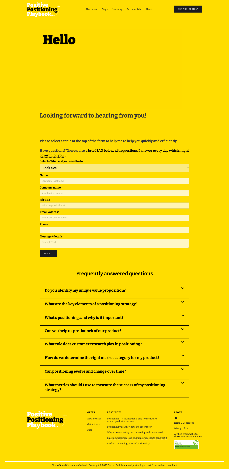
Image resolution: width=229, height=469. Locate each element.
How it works (94, 419)
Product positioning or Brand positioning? (128, 443)
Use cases (91, 9)
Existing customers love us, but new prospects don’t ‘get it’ (137, 438)
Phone (44, 224)
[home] (43, 9)
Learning (117, 9)
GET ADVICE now (188, 9)
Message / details (51, 236)
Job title (45, 200)
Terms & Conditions (184, 423)
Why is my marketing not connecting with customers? (135, 432)
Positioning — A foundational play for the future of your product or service (132, 420)
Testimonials (134, 9)
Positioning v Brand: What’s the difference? (129, 427)
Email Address (49, 212)
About (149, 9)
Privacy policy (181, 428)
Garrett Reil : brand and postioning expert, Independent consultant (142, 465)
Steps (105, 9)
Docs (89, 430)
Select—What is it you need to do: (61, 161)
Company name (50, 187)
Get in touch (93, 424)
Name (44, 175)
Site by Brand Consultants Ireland (69, 465)
